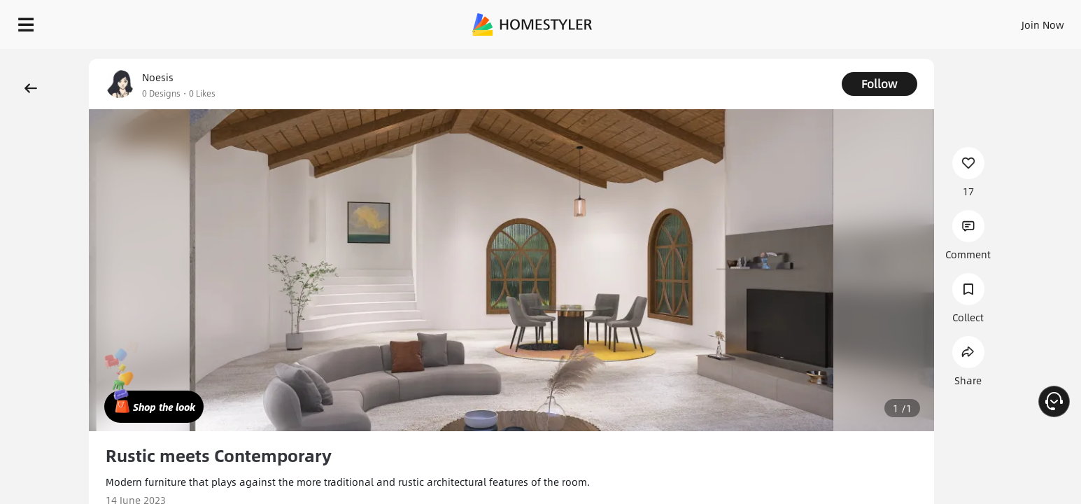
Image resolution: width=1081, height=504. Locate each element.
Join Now (874, 21)
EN (923, 21)
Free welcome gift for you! (790, 59)
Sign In (822, 21)
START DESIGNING (1011, 21)
